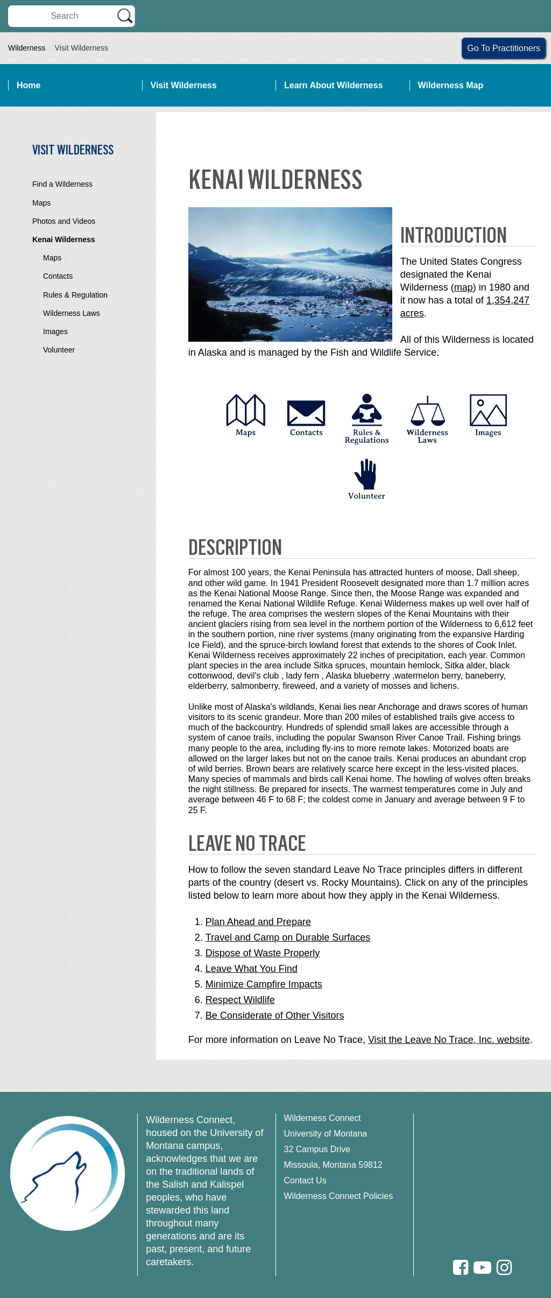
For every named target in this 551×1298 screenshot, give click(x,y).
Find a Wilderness (62, 184)
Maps (41, 203)
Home (28, 85)
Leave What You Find (252, 968)
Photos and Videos (63, 221)
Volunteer (59, 349)
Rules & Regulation (75, 295)
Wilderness (26, 48)
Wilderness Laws (71, 313)
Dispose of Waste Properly (263, 953)
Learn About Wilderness (333, 85)
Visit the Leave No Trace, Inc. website (449, 1039)
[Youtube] (482, 1267)
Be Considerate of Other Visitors (275, 1015)
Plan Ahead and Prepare (258, 921)
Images (55, 331)
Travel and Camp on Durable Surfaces (288, 937)
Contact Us (305, 1180)
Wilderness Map (451, 85)
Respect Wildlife (240, 999)
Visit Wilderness (184, 85)
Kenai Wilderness (63, 239)
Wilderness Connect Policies (338, 1196)
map (463, 287)
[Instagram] (504, 1267)
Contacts (58, 276)
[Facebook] (460, 1267)
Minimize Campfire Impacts (264, 984)
